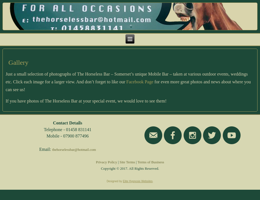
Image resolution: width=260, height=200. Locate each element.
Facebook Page (139, 81)
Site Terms (127, 162)
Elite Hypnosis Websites (137, 181)
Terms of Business (151, 162)
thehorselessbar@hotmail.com (74, 150)
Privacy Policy (106, 162)
